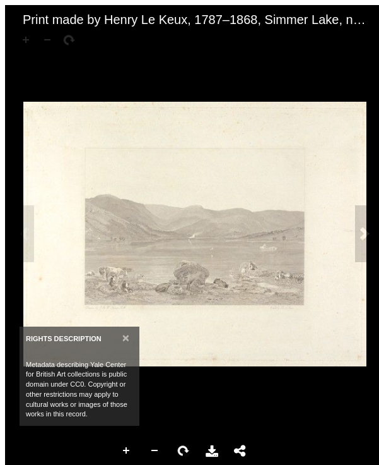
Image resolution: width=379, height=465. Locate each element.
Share (240, 451)
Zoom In (126, 451)
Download (211, 451)
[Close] (125, 337)
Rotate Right (183, 451)
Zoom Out (155, 451)
